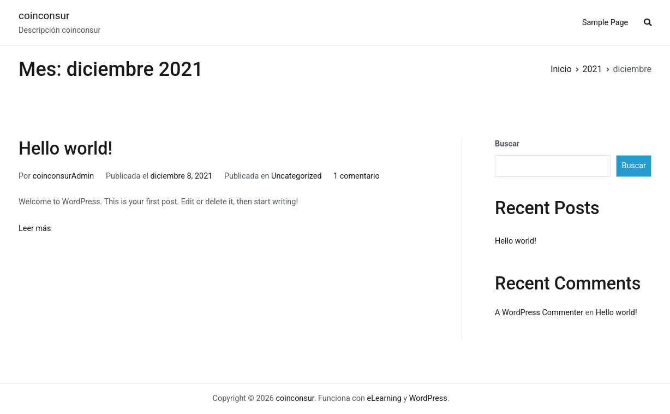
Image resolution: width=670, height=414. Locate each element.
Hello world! (65, 148)
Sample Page (605, 22)
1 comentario (356, 176)
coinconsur (44, 15)
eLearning (384, 398)
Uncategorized (296, 176)
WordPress (428, 398)
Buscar (507, 144)
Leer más (35, 228)
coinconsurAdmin (63, 176)
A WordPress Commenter (539, 312)
